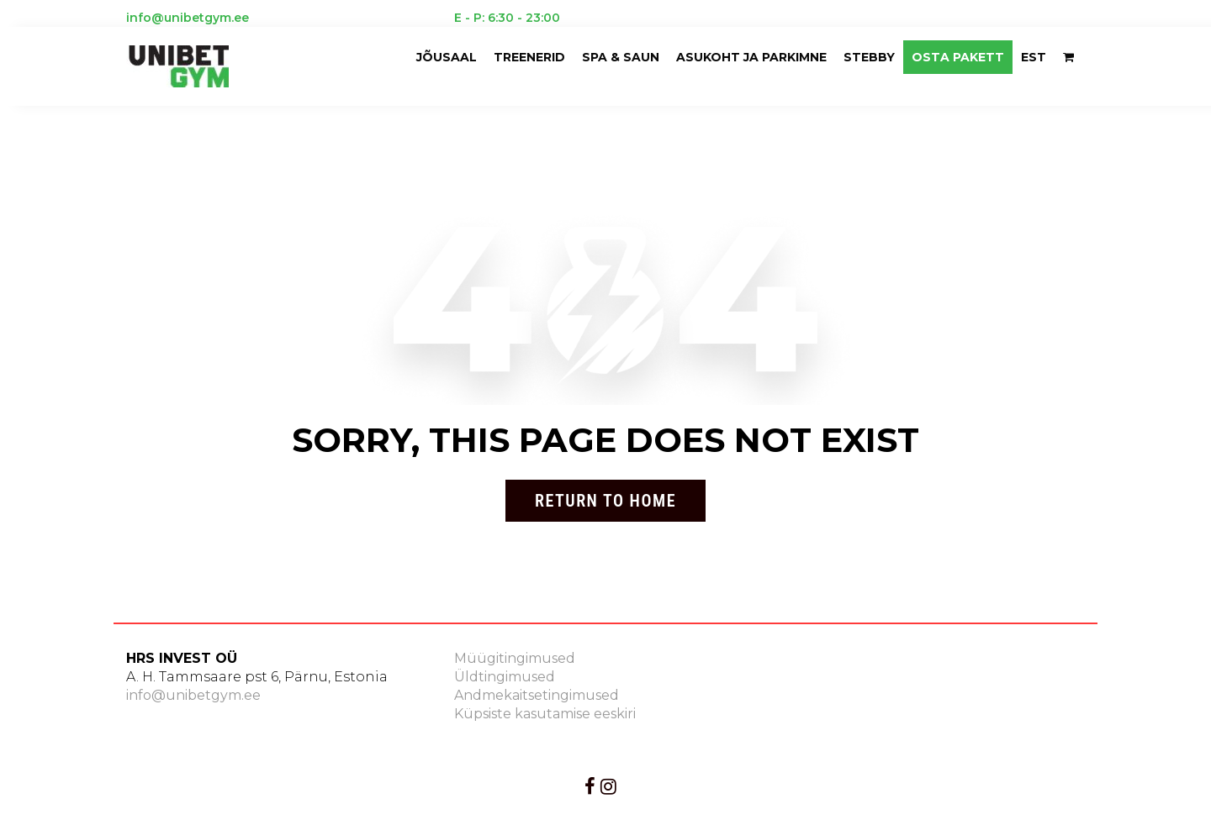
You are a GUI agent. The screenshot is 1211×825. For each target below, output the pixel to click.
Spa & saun (620, 57)
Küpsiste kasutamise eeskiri (545, 714)
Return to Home (605, 501)
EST (1033, 57)
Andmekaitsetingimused (536, 695)
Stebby (869, 57)
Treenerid (529, 57)
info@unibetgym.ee (193, 695)
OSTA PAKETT (958, 57)
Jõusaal (446, 57)
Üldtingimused (504, 677)
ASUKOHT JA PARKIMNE (751, 57)
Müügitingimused (514, 658)
